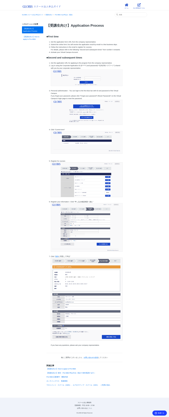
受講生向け (48, 15)
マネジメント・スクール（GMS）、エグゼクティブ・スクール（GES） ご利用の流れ (78, 385)
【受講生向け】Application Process (30, 30)
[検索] (131, 15)
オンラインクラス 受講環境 (56, 381)
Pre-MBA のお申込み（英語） (64, 15)
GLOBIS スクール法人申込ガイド (32, 15)
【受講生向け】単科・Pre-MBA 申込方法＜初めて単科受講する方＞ (70, 373)
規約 (57, 256)
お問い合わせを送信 (91, 357)
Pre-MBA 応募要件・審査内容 (57, 377)
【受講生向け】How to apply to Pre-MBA (31, 38)
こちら (90, 408)
